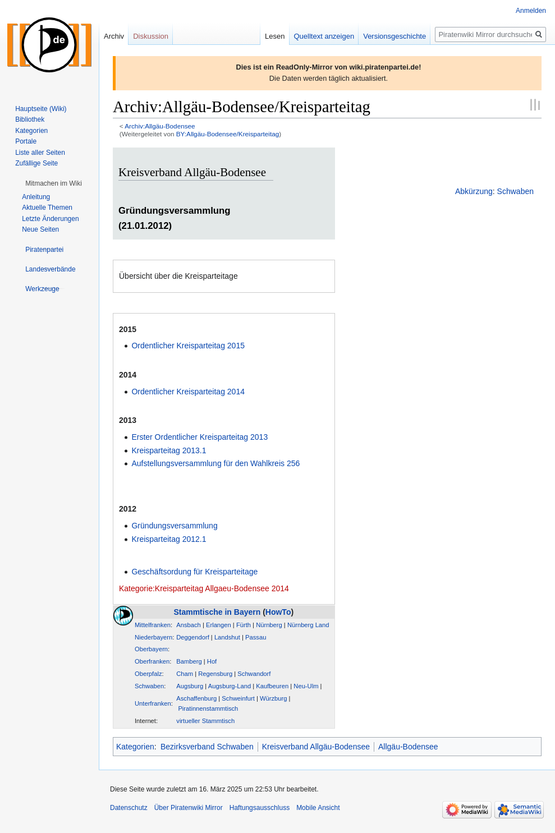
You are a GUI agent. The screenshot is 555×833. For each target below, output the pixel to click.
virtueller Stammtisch (205, 720)
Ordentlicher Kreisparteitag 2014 (188, 391)
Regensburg (215, 673)
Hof (212, 661)
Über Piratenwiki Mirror (188, 808)
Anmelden (531, 11)
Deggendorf (192, 637)
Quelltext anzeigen (324, 36)
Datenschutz (129, 808)
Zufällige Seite (36, 163)
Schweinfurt (238, 698)
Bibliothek (29, 119)
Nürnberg (269, 625)
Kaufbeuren (272, 686)
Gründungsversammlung (174, 525)
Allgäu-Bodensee (408, 746)
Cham (184, 673)
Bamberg (188, 661)
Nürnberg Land (308, 625)
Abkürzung (474, 191)
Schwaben (515, 191)
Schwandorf (253, 673)
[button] (53, 183)
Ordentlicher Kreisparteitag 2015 (188, 345)
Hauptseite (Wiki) (40, 109)
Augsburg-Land (229, 686)
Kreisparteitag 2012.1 (168, 539)
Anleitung (36, 197)
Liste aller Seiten (40, 153)
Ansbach (188, 625)
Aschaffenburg (196, 698)
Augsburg (189, 686)
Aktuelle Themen (47, 207)
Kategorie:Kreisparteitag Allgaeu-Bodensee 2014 (204, 588)
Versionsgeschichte (394, 36)
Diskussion (150, 36)
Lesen (275, 36)
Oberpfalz (148, 673)
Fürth (243, 625)
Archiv (114, 36)
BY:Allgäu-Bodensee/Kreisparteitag (227, 133)
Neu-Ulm (305, 686)
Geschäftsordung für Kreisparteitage (194, 571)
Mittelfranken (153, 625)
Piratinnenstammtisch (208, 708)
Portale (25, 141)
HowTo (278, 612)
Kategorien (135, 746)
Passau (255, 637)
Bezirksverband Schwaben (207, 746)
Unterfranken (153, 703)
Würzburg (273, 698)
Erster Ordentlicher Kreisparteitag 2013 (199, 436)
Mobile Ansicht (318, 808)
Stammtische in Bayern (216, 612)
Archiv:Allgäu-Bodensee (160, 126)
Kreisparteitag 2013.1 (168, 450)
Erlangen (218, 625)
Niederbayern (153, 637)
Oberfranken (152, 661)
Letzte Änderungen (50, 219)
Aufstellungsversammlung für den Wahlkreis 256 (215, 463)
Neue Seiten (40, 229)
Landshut (227, 637)
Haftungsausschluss (260, 808)
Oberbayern (151, 649)
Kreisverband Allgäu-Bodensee (316, 746)
